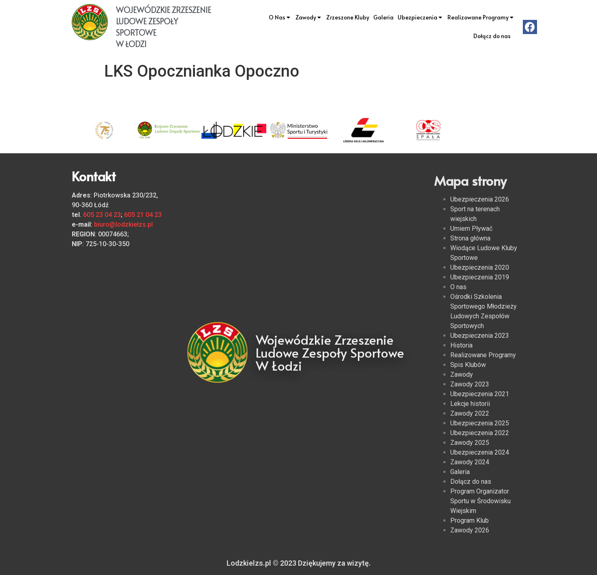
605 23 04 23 (102, 215)
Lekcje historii (470, 404)
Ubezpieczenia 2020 (479, 267)
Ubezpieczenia (420, 17)
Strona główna (470, 238)
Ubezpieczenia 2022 (479, 433)
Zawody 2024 (469, 462)
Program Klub (469, 520)
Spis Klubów (468, 365)
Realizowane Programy (481, 17)
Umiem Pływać (471, 228)
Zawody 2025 (469, 442)
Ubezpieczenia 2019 (479, 277)
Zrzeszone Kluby (347, 17)
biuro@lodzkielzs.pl (123, 224)
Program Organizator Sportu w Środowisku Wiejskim (480, 501)
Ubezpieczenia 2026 (479, 199)
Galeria (383, 17)
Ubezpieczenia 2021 (479, 394)
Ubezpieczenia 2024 (479, 452)
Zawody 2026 (469, 530)
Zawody (308, 17)
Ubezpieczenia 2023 (479, 335)
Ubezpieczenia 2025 (479, 423)
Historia (461, 345)
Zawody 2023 (469, 384)
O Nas (280, 17)
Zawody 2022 (469, 413)
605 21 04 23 (143, 215)
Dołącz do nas (492, 36)
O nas (458, 287)
